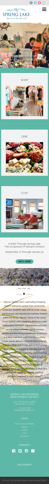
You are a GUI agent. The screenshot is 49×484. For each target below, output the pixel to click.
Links (24, 433)
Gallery (24, 427)
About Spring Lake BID (24, 424)
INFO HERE (24, 261)
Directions (24, 436)
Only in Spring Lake (24, 50)
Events (24, 430)
